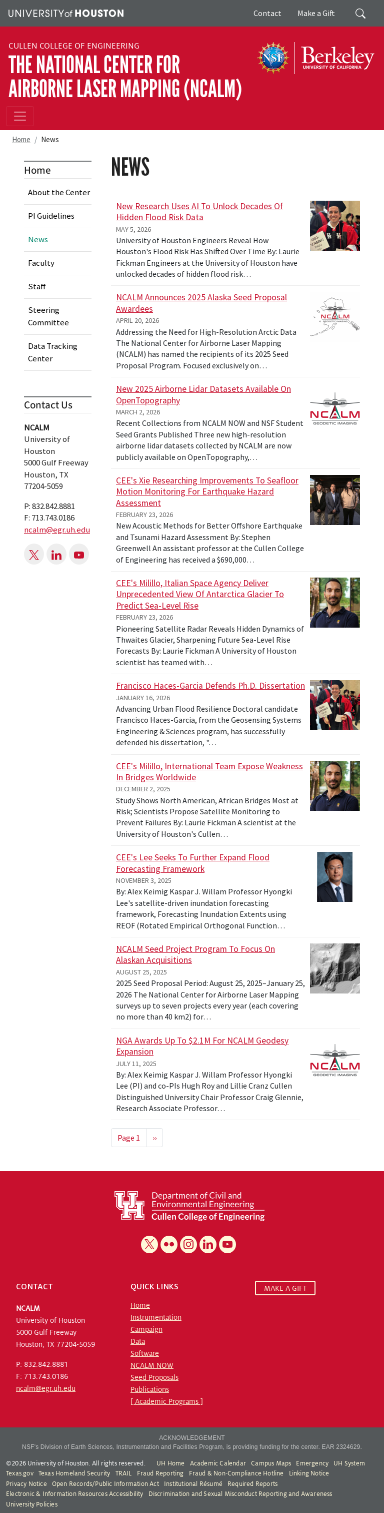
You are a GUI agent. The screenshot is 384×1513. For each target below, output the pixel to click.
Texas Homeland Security (74, 1473)
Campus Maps (271, 1463)
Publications (149, 1389)
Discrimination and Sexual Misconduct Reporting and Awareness (240, 1493)
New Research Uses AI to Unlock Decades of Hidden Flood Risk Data (199, 212)
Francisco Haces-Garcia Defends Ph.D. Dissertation (210, 685)
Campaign (146, 1329)
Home (21, 139)
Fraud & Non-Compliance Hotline (236, 1473)
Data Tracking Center (53, 352)
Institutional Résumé (193, 1483)
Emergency (312, 1463)
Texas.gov (20, 1473)
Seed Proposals (154, 1377)
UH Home (170, 1463)
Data (137, 1341)
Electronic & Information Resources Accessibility (75, 1493)
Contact (268, 13)
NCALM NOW (152, 1365)
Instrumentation (156, 1317)
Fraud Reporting (160, 1473)
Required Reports (253, 1483)
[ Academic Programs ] (166, 1401)
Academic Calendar (218, 1463)
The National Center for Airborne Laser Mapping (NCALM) (125, 77)
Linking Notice (309, 1473)
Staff (37, 286)
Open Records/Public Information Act (105, 1483)
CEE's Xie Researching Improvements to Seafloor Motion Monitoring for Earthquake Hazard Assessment (207, 492)
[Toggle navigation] (20, 116)
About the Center (59, 192)
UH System (349, 1463)
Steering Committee (48, 316)
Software (144, 1353)
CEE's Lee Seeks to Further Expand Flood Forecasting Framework (193, 863)
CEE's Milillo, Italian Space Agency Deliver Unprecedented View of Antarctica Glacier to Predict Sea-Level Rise (200, 594)
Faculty (41, 262)
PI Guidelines (51, 215)
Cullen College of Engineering (74, 46)
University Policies (32, 1504)
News (38, 239)
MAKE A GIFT (285, 1288)
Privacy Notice (26, 1483)
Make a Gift (316, 13)
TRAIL (124, 1473)
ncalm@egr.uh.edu (57, 529)
